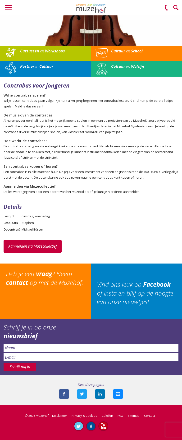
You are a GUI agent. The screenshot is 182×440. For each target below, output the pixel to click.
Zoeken (176, 8)
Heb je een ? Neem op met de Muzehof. (44, 278)
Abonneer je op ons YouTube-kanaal (103, 426)
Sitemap (134, 415)
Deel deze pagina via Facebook (64, 394)
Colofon (107, 415)
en (42, 51)
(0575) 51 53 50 (166, 8)
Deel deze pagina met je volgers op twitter (82, 394)
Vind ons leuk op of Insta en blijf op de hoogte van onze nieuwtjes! (135, 293)
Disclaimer (59, 415)
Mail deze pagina (118, 394)
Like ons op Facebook (91, 426)
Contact (149, 415)
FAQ (120, 415)
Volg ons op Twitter (78, 426)
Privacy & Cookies (84, 415)
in (36, 66)
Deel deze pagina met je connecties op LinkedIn (100, 394)
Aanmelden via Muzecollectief (32, 246)
